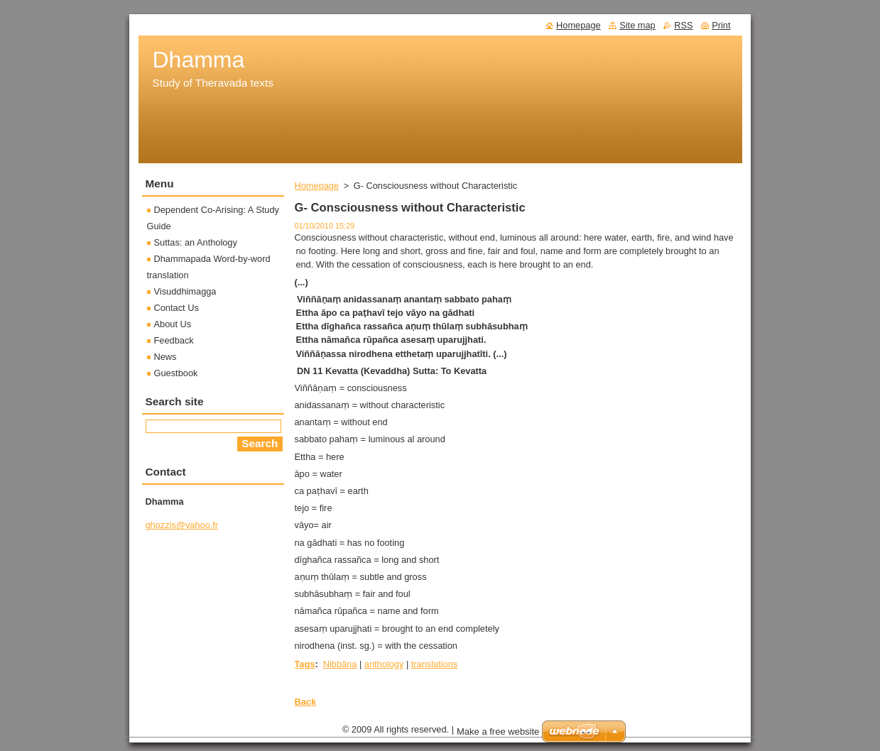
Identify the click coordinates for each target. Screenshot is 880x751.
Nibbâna (340, 664)
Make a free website (498, 735)
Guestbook (176, 373)
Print (721, 25)
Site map (637, 25)
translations (434, 664)
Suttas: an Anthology (195, 242)
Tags (305, 664)
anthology (384, 664)
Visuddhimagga (185, 291)
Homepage (317, 185)
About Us (173, 324)
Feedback (174, 340)
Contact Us (176, 307)
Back (306, 701)
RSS (683, 25)
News (165, 356)
